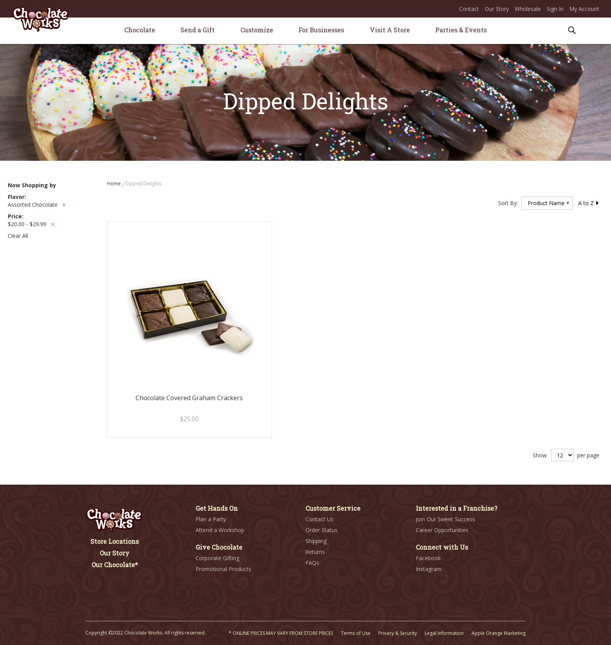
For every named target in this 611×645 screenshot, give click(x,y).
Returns (315, 551)
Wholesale (528, 8)
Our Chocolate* (115, 565)
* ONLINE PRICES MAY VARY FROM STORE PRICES (281, 633)
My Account (584, 8)
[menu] (305, 31)
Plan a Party (211, 519)
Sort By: (508, 203)
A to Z (588, 203)
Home (114, 183)
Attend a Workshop (220, 530)
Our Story (497, 8)
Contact (469, 8)
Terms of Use (356, 633)
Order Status (321, 530)
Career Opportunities (442, 530)
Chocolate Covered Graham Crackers (189, 398)
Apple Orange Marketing (498, 633)
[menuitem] (140, 30)
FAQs (312, 562)
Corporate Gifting (217, 558)
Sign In (555, 8)
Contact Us (320, 519)
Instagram (428, 569)
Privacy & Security (397, 633)
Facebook (428, 558)
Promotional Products (223, 569)
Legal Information (444, 633)
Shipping (316, 541)
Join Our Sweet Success (445, 519)
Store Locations (114, 541)
